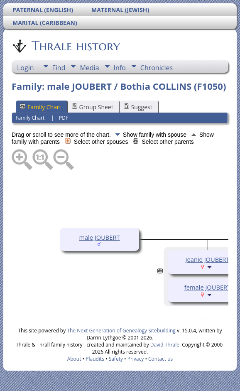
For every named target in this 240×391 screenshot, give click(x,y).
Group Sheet (92, 107)
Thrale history (75, 45)
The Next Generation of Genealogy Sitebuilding (121, 330)
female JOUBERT (207, 287)
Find (59, 67)
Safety (116, 358)
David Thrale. (165, 344)
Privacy (135, 358)
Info (120, 67)
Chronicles (156, 67)
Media (89, 67)
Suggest (138, 107)
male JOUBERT (99, 237)
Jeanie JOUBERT (208, 259)
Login (25, 67)
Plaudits (95, 358)
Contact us (160, 358)
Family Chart (40, 107)
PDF (63, 117)
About (74, 358)
